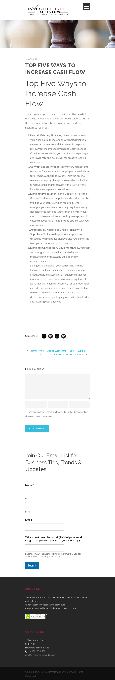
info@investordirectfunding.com (40, 655)
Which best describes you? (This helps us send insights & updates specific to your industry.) (53, 539)
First (27, 498)
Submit (32, 565)
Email (29, 519)
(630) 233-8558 (37, 651)
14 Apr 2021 (31, 59)
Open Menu (86, 6)
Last (27, 511)
